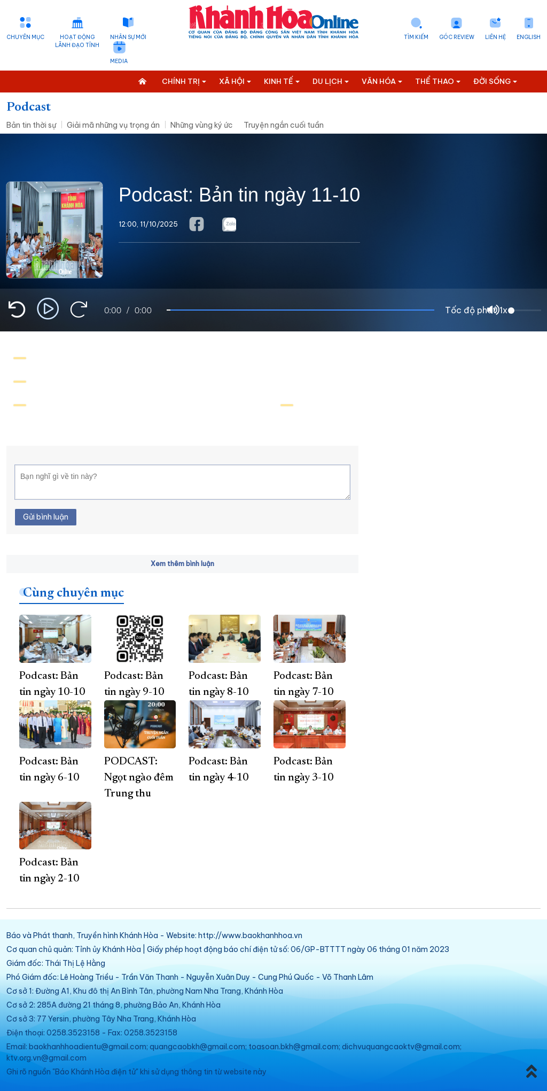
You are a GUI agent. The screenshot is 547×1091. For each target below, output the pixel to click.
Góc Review (456, 37)
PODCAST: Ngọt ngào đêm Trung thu (139, 777)
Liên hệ (495, 37)
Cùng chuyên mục (73, 593)
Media (119, 61)
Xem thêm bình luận (182, 564)
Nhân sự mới (128, 37)
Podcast (28, 107)
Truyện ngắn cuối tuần (284, 125)
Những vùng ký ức (201, 125)
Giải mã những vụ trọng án (113, 125)
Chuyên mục (25, 37)
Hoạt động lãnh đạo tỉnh (77, 41)
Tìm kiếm (416, 37)
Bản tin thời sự (31, 125)
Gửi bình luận (45, 517)
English (529, 37)
